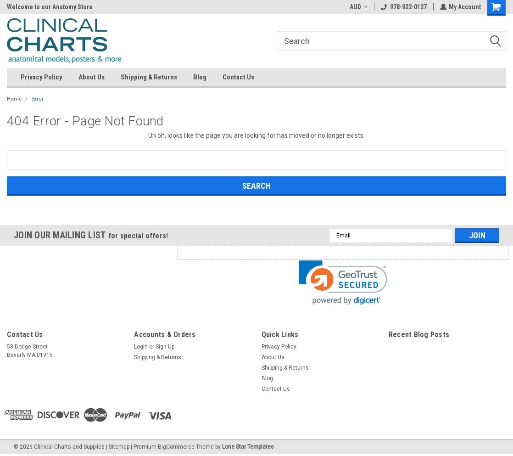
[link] (343, 282)
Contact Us (238, 77)
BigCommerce (176, 447)
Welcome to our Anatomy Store (50, 7)
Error (38, 99)
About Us (91, 77)
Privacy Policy (41, 77)
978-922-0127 (403, 7)
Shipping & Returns (149, 77)
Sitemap (119, 447)
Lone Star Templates (248, 447)
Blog (199, 77)
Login (141, 346)
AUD (358, 7)
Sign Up (165, 346)
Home (14, 99)
